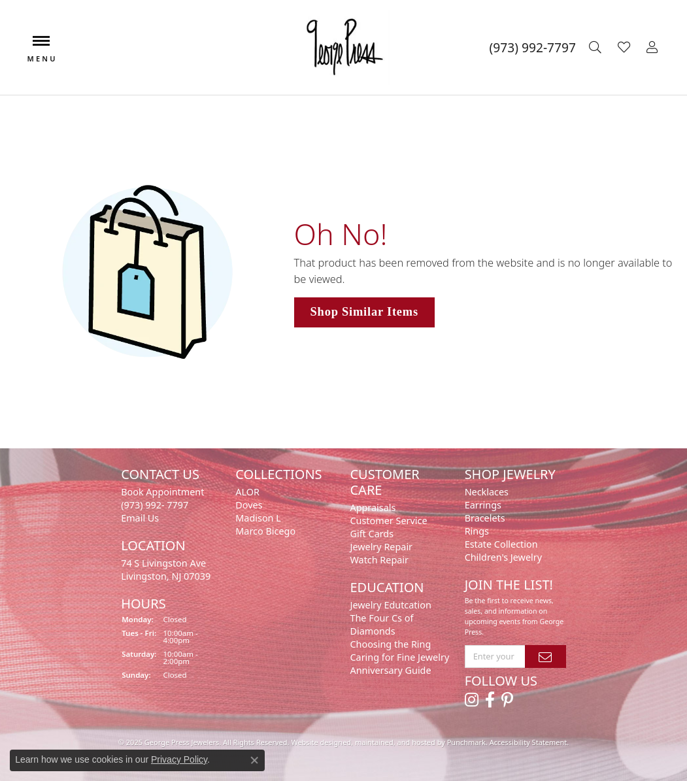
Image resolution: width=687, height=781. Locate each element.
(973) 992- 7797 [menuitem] (154, 505)
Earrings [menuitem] (483, 505)
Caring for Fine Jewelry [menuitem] (399, 657)
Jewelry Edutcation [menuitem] (390, 605)
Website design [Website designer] (317, 742)
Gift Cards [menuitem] (372, 533)
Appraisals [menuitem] (372, 507)
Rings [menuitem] (477, 531)
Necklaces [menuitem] (487, 492)
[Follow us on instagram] (471, 700)
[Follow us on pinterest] (507, 700)
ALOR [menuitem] (247, 492)
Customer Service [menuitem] (388, 520)
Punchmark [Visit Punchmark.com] (466, 742)
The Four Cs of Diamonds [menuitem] (381, 624)
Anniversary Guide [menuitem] (390, 670)
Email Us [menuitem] (140, 518)
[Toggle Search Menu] (597, 48)
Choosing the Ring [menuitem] (390, 644)
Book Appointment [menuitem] (162, 492)
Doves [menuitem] (248, 505)
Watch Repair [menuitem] (379, 560)
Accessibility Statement (528, 742)
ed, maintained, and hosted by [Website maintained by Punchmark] (395, 742)
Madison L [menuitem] (257, 518)
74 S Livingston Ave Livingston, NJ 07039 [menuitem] (165, 569)
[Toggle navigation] (41, 47)
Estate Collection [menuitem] (501, 544)
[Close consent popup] (254, 760)
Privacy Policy (179, 759)
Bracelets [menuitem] (485, 518)
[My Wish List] (625, 48)
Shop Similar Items (364, 311)
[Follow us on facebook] (490, 700)
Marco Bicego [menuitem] (265, 531)
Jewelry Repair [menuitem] (381, 546)
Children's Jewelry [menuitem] (503, 557)
